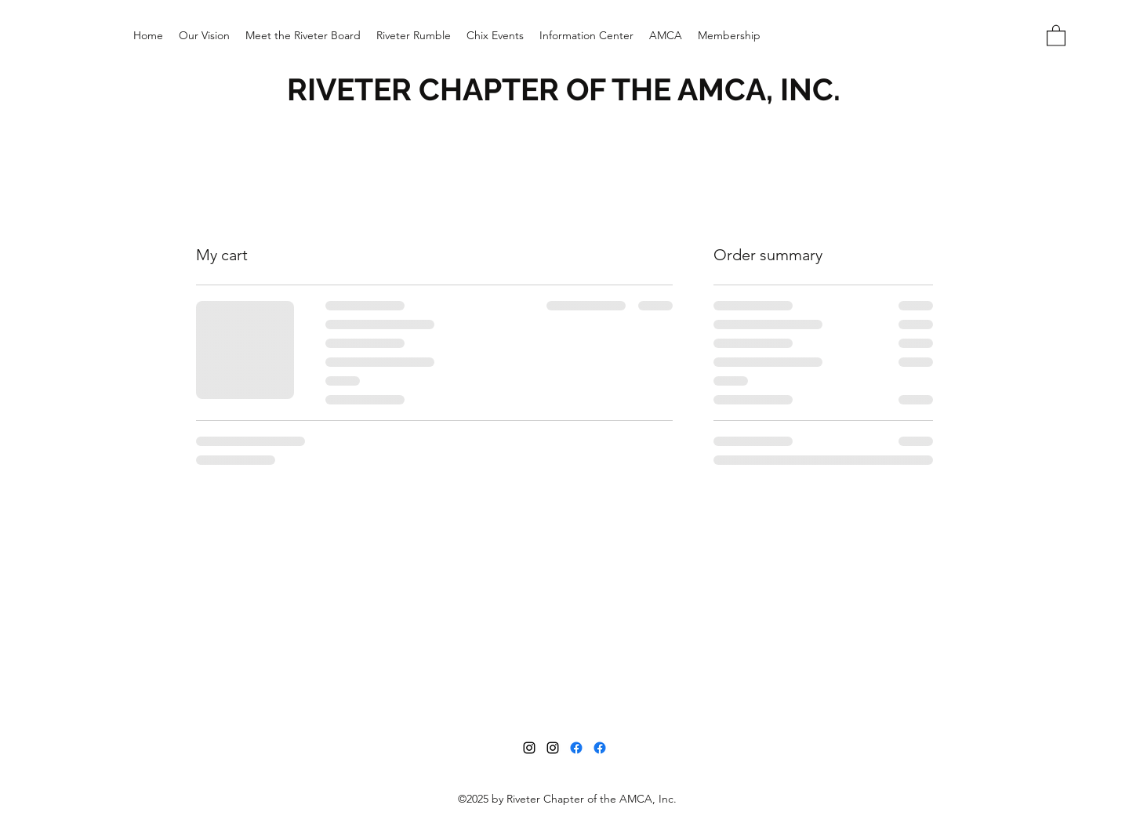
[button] (495, 35)
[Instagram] (529, 748)
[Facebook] (576, 748)
